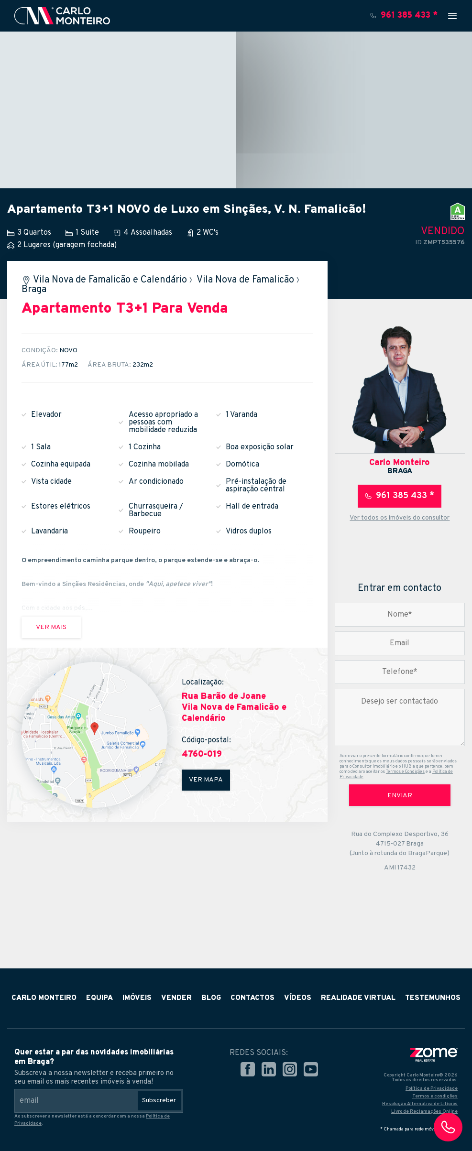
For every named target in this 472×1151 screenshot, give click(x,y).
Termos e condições (435, 1096)
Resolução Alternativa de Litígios (420, 1104)
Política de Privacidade (432, 1089)
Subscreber (159, 1101)
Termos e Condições (405, 771)
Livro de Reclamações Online (424, 1111)
